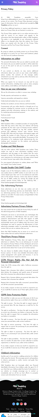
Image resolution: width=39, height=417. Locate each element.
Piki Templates (28, 413)
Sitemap (22, 411)
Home (7, 409)
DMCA (28, 411)
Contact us (21, 409)
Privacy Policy (29, 409)
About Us (13, 409)
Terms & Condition (13, 411)
